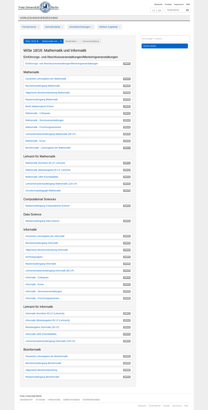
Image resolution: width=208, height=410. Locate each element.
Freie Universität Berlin (31, 396)
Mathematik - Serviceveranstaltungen (78, 120)
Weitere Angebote (109, 26)
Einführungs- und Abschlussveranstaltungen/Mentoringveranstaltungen (78, 63)
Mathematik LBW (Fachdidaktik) (78, 176)
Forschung (54, 400)
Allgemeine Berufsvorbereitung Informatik (78, 249)
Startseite (158, 4)
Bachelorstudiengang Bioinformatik (78, 363)
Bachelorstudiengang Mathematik (78, 85)
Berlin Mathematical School (78, 106)
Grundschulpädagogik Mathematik (78, 190)
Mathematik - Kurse (78, 140)
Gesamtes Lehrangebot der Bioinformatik (78, 356)
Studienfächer (173, 10)
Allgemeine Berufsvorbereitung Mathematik (78, 92)
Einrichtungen (71, 400)
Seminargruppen (78, 257)
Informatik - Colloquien (78, 277)
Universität (26, 400)
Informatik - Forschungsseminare (78, 298)
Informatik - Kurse (78, 284)
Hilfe (188, 4)
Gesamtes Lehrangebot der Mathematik (78, 78)
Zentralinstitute (54, 26)
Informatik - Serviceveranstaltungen (78, 291)
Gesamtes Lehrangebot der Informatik (78, 236)
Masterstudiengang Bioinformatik (78, 376)
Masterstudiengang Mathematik (78, 99)
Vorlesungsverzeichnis (39, 17)
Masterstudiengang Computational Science (78, 205)
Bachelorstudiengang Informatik (78, 243)
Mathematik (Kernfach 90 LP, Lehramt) (78, 163)
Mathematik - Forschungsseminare (78, 127)
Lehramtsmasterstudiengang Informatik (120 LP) (78, 341)
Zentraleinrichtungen (81, 26)
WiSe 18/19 (32, 41)
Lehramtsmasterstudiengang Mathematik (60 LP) (78, 134)
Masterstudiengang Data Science (78, 221)
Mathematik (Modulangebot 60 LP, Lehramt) (78, 170)
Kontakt (168, 4)
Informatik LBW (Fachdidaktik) (78, 334)
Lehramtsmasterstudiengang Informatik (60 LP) (78, 270)
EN (159, 10)
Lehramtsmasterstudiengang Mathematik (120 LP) (78, 183)
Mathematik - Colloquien (78, 113)
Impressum (179, 4)
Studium (40, 400)
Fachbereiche (30, 26)
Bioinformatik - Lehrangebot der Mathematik (78, 147)
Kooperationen (91, 400)
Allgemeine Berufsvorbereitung (78, 370)
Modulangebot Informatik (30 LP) (78, 327)
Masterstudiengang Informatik (78, 263)
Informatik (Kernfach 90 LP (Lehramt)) (78, 313)
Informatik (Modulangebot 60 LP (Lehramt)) (78, 320)
